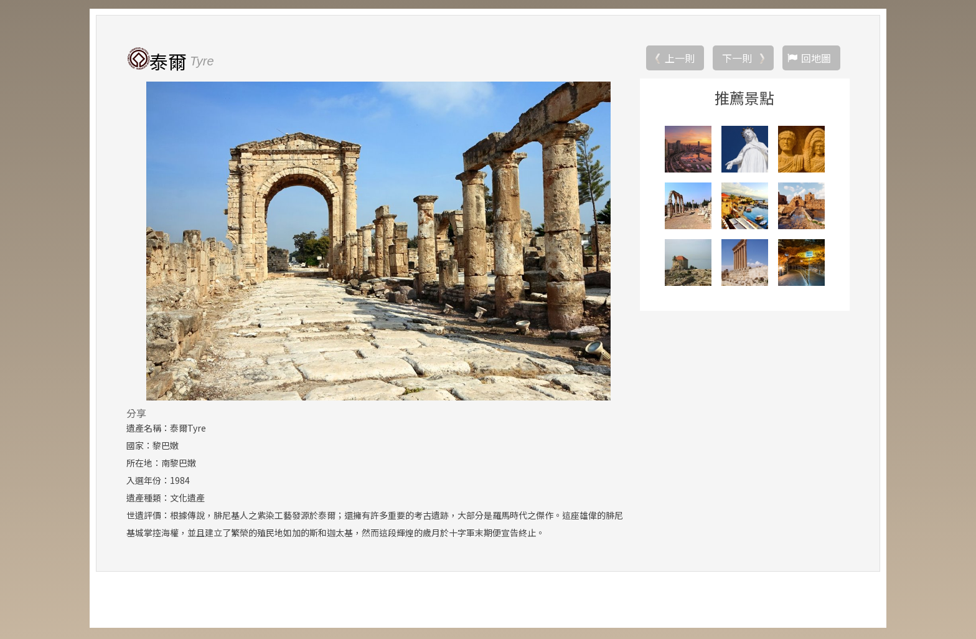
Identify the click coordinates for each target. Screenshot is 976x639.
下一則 (737, 59)
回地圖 (816, 59)
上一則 (680, 59)
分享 (136, 414)
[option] (378, 242)
